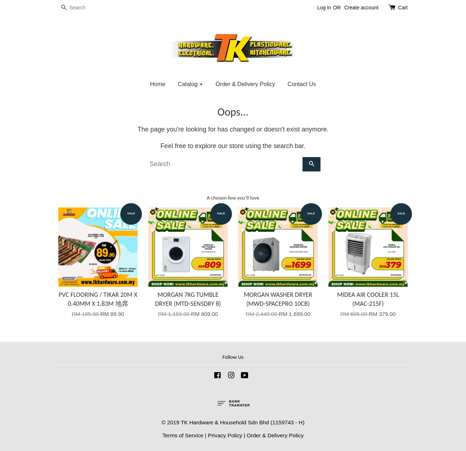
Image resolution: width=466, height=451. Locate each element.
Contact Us (301, 84)
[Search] (80, 8)
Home (157, 84)
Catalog (190, 84)
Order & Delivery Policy (245, 84)
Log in (324, 7)
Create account (361, 7)
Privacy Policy (225, 435)
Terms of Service (182, 435)
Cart (403, 7)
